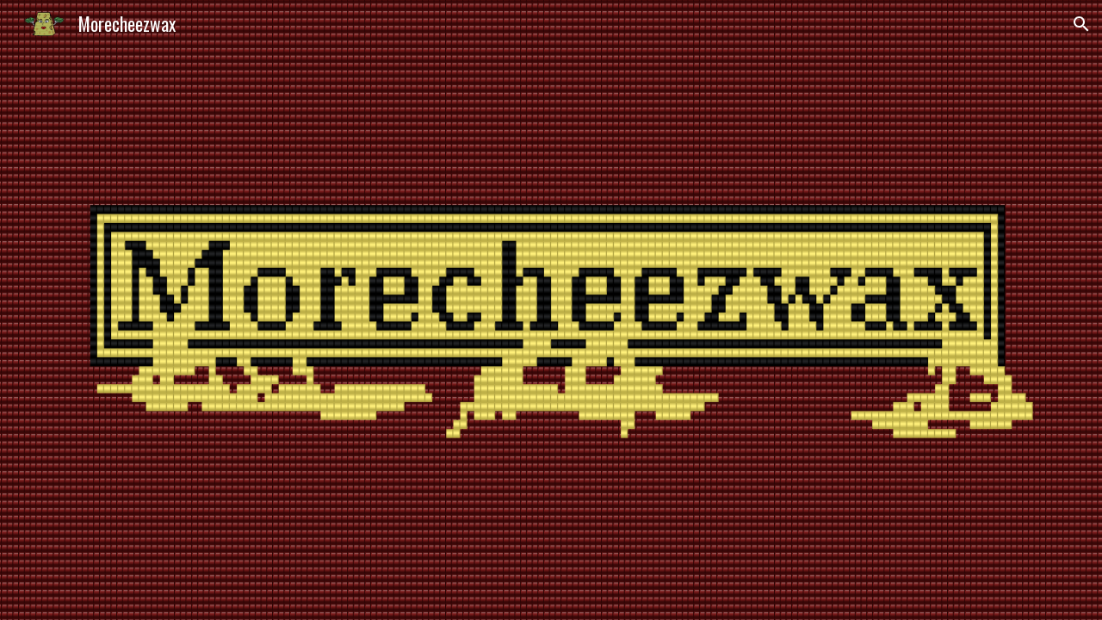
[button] (1081, 24)
